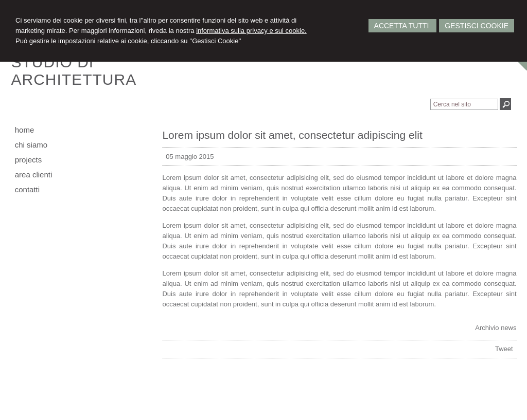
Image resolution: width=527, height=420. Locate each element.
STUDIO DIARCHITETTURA (74, 70)
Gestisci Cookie (476, 26)
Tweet (504, 349)
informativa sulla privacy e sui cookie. (251, 30)
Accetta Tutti (402, 26)
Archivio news (495, 328)
